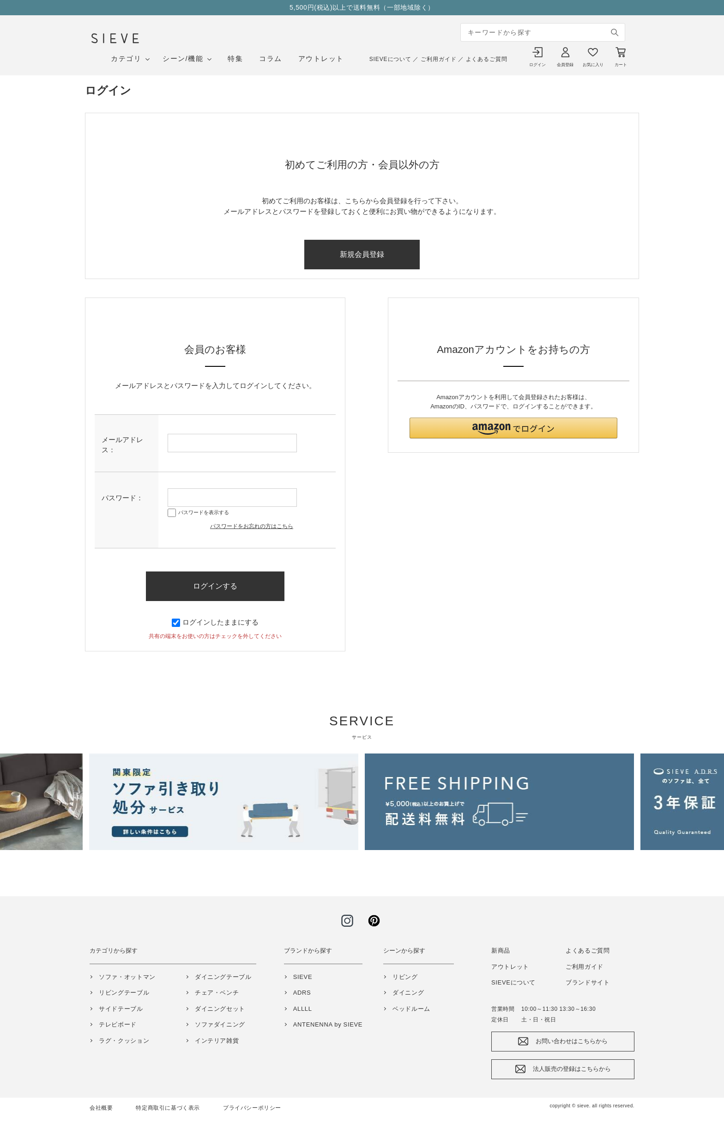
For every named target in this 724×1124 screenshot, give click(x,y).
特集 (235, 58)
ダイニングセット (220, 1008)
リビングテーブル (124, 992)
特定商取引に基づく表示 (168, 1108)
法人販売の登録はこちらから (572, 1068)
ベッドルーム (411, 1008)
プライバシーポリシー (252, 1108)
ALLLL (302, 1008)
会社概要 (101, 1108)
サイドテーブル (121, 1008)
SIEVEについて (390, 59)
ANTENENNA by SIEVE (327, 1024)
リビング (405, 976)
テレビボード (118, 1024)
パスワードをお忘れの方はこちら (251, 526)
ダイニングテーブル (223, 976)
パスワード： (122, 498)
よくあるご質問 (486, 59)
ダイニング (408, 992)
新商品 (500, 950)
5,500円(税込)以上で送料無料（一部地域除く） (362, 7)
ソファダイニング (220, 1024)
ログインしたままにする (215, 622)
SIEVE (303, 976)
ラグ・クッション (124, 1040)
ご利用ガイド (438, 59)
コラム (270, 58)
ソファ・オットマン (127, 976)
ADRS (302, 992)
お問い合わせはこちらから (572, 1041)
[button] (513, 428)
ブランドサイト (588, 982)
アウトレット (321, 58)
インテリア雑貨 (217, 1040)
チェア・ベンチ (217, 992)
